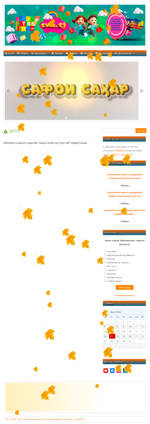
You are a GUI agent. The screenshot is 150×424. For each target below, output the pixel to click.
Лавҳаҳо (59, 53)
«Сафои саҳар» (114, 281)
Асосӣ (11, 53)
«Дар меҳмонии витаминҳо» (121, 255)
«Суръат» (111, 270)
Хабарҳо (24, 53)
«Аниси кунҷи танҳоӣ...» (118, 262)
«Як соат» (111, 266)
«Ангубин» (112, 251)
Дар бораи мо (126, 53)
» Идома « (124, 185)
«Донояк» (111, 273)
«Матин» (111, 258)
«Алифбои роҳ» (114, 277)
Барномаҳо (41, 53)
